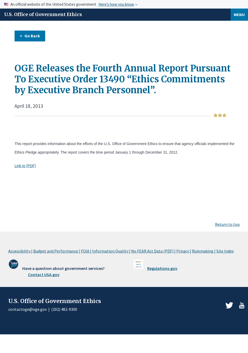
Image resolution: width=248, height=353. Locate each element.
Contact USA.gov (43, 274)
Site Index (225, 251)
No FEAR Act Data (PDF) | (153, 251)
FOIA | (86, 251)
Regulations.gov (162, 268)
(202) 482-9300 (64, 309)
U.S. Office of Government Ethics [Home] (43, 14)
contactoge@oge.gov (27, 309)
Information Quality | (111, 251)
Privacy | (183, 251)
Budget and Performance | (56, 251)
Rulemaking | (204, 251)
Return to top (227, 224)
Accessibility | (20, 251)
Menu (239, 14)
